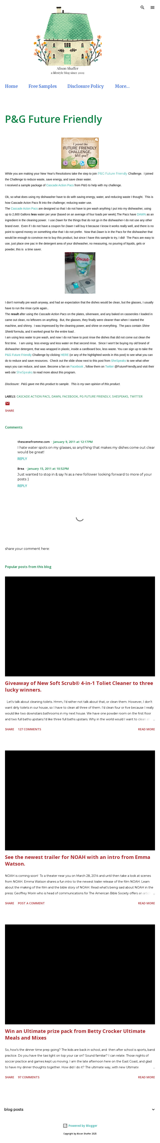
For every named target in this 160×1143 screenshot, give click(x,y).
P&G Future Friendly (53, 119)
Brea (21, 469)
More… (122, 86)
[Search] (142, 7)
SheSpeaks (118, 360)
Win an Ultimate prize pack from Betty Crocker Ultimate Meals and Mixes (75, 1034)
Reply (22, 458)
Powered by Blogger (80, 1126)
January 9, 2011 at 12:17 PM (73, 442)
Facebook (76, 366)
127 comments (29, 729)
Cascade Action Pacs (60, 185)
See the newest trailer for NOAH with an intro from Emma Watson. (77, 860)
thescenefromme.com (34, 442)
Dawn (56, 396)
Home (11, 86)
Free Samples (43, 86)
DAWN (141, 214)
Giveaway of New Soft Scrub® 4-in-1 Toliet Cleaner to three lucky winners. (79, 686)
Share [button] (9, 410)
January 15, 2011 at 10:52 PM (48, 469)
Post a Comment (31, 903)
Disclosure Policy (86, 86)
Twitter (109, 366)
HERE (65, 355)
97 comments (28, 1077)
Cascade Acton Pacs (24, 208)
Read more (146, 729)
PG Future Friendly (95, 396)
